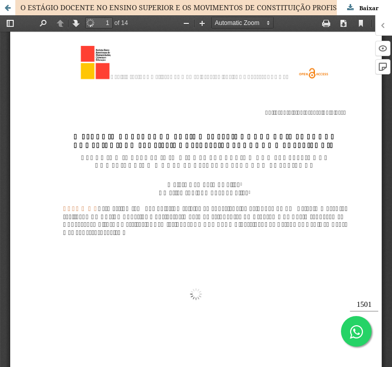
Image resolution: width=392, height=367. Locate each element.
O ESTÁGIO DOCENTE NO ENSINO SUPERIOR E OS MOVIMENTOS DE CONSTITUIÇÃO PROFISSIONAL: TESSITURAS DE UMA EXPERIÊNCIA (206, 7)
